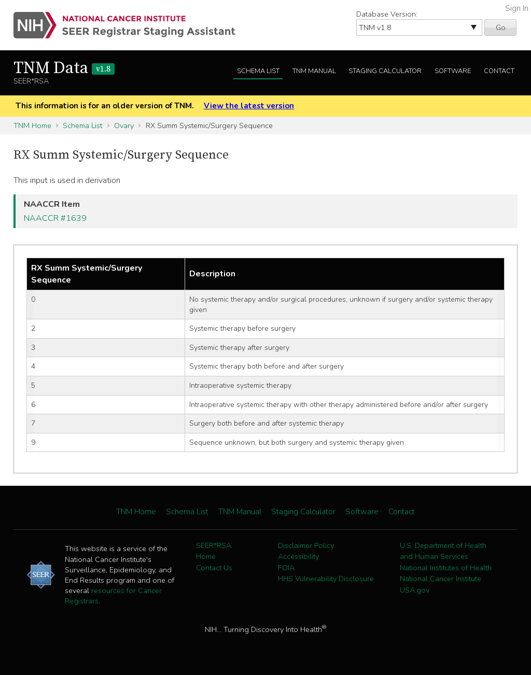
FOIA (286, 567)
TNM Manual (314, 71)
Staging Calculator (385, 71)
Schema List (258, 71)
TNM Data (64, 68)
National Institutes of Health (446, 567)
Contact (499, 71)
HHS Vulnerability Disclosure (326, 578)
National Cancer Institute (440, 578)
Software (453, 71)
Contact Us (214, 567)
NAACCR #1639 (55, 218)
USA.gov (414, 590)
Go (501, 27)
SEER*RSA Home (213, 551)
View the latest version (249, 106)
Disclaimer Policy (306, 545)
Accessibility (298, 556)
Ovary (124, 125)
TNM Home (32, 125)
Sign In (516, 8)
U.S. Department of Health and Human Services (443, 551)
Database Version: (386, 14)
